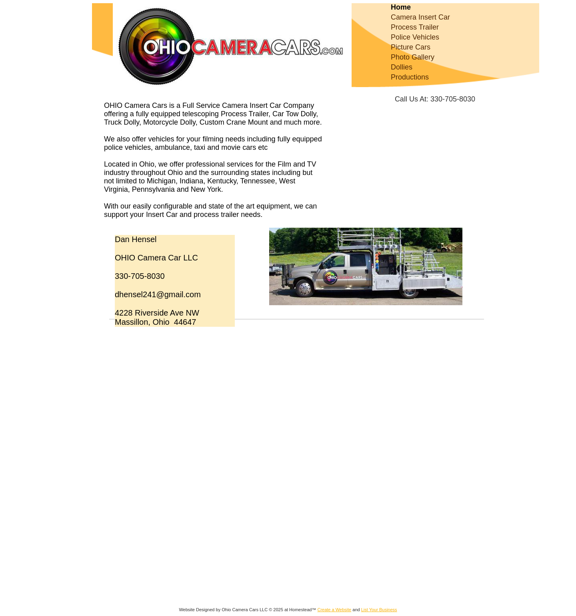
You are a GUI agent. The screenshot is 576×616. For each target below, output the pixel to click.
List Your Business (379, 609)
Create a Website (334, 609)
